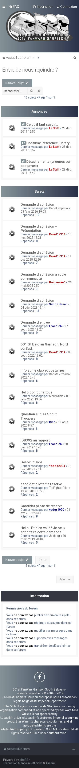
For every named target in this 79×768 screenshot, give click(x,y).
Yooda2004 (57, 466)
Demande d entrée (35, 322)
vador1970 (56, 509)
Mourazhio (56, 396)
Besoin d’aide (31, 462)
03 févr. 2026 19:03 (33, 211)
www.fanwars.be (28, 693)
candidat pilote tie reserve (41, 484)
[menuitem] (14, 6)
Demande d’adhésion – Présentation (39, 228)
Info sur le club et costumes (43, 370)
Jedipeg (54, 535)
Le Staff (54, 128)
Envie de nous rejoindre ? (30, 70)
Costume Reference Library (48, 143)
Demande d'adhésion (37, 204)
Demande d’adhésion (37, 300)
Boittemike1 (57, 282)
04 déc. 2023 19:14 (33, 307)
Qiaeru (50, 763)
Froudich (55, 326)
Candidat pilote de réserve (41, 506)
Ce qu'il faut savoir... (42, 124)
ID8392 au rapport (35, 440)
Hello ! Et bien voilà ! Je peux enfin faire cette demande (43, 530)
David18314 (57, 234)
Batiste (54, 374)
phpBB (24, 759)
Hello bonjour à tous (36, 392)
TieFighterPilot (58, 487)
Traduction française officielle (22, 763)
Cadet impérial (58, 208)
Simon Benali (58, 304)
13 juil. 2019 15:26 (32, 491)
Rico (52, 422)
